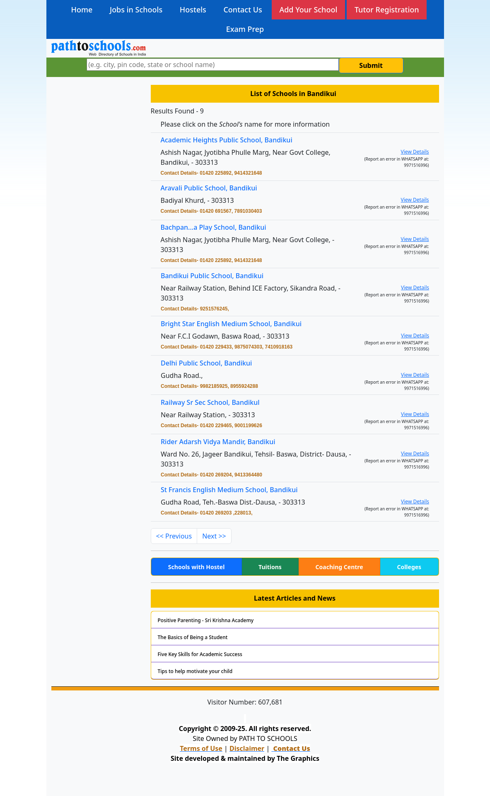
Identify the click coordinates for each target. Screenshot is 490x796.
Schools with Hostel (196, 567)
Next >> (214, 536)
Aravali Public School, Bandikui (209, 187)
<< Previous (174, 536)
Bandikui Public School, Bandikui (216, 276)
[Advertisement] (96, 213)
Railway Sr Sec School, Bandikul (214, 402)
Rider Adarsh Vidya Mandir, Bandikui (221, 442)
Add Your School (308, 9)
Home (81, 9)
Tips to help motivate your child (195, 671)
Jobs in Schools (136, 9)
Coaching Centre (339, 567)
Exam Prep (245, 29)
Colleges (409, 567)
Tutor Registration (387, 9)
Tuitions (270, 567)
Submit (371, 65)
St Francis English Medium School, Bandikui (232, 490)
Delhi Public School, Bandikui (210, 363)
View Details (415, 151)
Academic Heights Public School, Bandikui (226, 139)
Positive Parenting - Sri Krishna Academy (206, 620)
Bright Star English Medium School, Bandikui (234, 324)
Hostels (193, 9)
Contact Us (242, 9)
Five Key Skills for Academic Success (200, 654)
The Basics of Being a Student (193, 637)
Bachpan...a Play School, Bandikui (213, 227)
